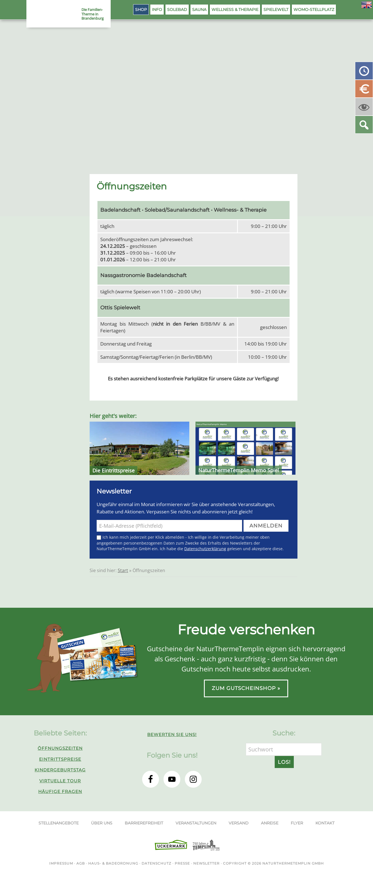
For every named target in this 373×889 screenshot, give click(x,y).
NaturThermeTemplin (51, 14)
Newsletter (206, 863)
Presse (182, 863)
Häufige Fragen (60, 791)
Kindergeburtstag (60, 770)
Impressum (61, 863)
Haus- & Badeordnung (113, 863)
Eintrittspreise (60, 759)
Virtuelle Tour (60, 780)
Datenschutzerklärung (205, 548)
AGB (80, 863)
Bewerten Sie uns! (172, 734)
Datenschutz (156, 863)
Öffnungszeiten (60, 748)
